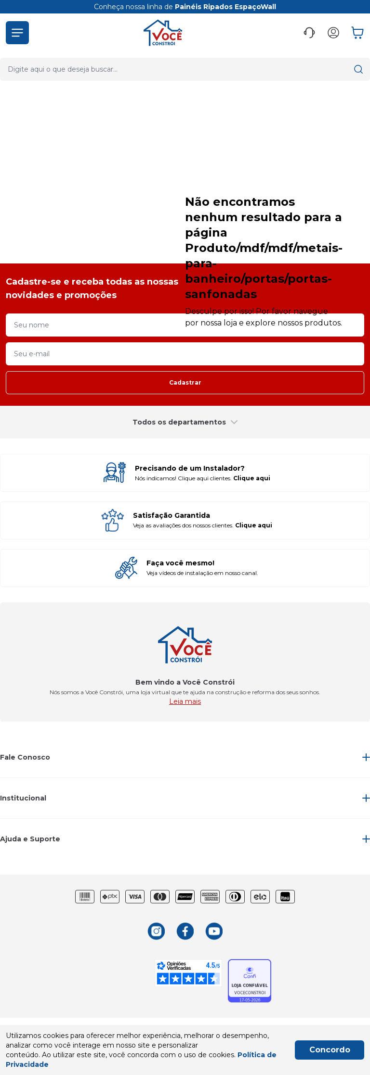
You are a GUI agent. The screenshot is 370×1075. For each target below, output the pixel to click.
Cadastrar (185, 382)
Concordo (329, 1049)
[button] (17, 32)
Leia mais (185, 701)
